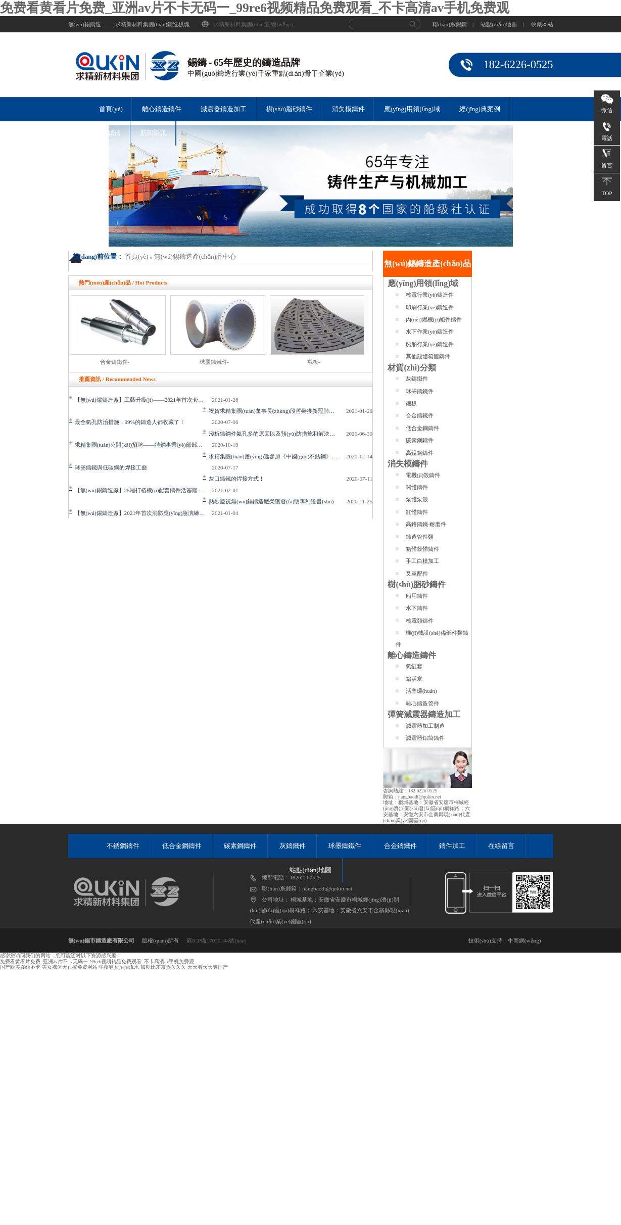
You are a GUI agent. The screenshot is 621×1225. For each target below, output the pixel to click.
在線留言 (501, 846)
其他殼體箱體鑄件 (428, 356)
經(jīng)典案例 (479, 109)
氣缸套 (414, 666)
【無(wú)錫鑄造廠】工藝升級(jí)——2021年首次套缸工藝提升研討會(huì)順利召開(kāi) (140, 400)
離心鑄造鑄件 (161, 109)
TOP (607, 193)
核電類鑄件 (420, 621)
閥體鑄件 (417, 487)
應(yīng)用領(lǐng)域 (412, 109)
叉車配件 (417, 574)
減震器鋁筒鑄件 (425, 738)
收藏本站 (542, 24)
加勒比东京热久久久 (163, 967)
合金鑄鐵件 (420, 415)
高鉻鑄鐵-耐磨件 (426, 524)
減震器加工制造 (425, 726)
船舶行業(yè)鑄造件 (430, 344)
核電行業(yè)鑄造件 (430, 295)
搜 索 (415, 24)
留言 (606, 165)
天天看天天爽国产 (207, 967)
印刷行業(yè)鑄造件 (430, 307)
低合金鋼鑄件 (422, 428)
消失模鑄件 (348, 109)
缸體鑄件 (417, 512)
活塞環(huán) (421, 691)
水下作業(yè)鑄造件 (430, 331)
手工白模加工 (422, 561)
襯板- (313, 362)
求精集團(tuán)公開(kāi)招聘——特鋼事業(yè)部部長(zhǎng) (140, 445)
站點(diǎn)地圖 (499, 24)
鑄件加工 (452, 846)
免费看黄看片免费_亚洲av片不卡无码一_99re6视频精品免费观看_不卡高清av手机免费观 (254, 8)
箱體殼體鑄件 (422, 549)
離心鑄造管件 (422, 703)
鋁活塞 (414, 679)
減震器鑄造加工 (224, 109)
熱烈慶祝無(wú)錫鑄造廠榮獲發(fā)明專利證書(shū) (268, 501)
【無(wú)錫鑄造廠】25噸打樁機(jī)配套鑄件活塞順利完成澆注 (140, 490)
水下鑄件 (417, 608)
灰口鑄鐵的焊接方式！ (233, 479)
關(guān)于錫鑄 (99, 133)
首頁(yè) (111, 109)
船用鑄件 (417, 596)
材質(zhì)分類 (412, 367)
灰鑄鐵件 (417, 378)
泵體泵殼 (417, 499)
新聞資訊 (153, 133)
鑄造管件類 (420, 537)
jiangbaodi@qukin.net (419, 796)
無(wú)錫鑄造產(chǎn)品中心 (195, 256)
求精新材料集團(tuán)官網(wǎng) (253, 24)
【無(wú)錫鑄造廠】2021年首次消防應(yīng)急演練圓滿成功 (140, 513)
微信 (606, 110)
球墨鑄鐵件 (420, 391)
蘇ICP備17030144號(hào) (216, 940)
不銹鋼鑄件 (123, 846)
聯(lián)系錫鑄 (450, 24)
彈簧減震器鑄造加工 (424, 714)
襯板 (411, 403)
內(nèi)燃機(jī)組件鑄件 (434, 319)
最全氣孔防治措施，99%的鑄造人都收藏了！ (127, 422)
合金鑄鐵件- (115, 362)
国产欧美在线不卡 (20, 967)
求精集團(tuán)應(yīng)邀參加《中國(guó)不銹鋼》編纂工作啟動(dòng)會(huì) (274, 456)
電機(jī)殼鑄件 (423, 475)
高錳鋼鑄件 (420, 453)
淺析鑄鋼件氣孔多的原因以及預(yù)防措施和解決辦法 (272, 434)
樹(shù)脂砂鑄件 (289, 109)
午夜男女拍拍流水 (119, 967)
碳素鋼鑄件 (420, 440)
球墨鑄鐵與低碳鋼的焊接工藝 (108, 467)
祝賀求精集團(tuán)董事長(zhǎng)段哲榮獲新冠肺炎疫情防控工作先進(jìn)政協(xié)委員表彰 (274, 411)
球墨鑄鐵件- (214, 362)
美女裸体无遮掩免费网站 (70, 967)
